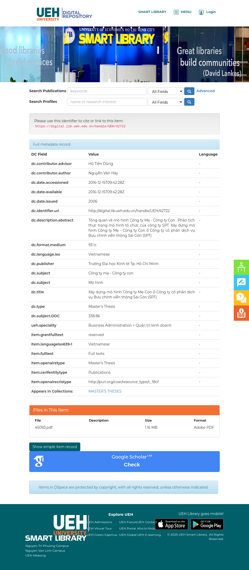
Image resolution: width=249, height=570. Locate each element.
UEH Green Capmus (102, 535)
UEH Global (128, 535)
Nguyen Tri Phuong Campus (47, 546)
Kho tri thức (146, 528)
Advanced (205, 91)
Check (132, 464)
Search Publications (47, 91)
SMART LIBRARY (152, 12)
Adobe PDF (204, 427)
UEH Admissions (99, 522)
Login (207, 12)
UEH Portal (127, 528)
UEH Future (128, 522)
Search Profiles (43, 101)
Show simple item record (55, 446)
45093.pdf (43, 427)
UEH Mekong (35, 555)
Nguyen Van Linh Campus (45, 550)
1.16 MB (151, 427)
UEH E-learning (149, 535)
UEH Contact (147, 522)
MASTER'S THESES (104, 391)
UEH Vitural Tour (99, 528)
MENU (182, 12)
